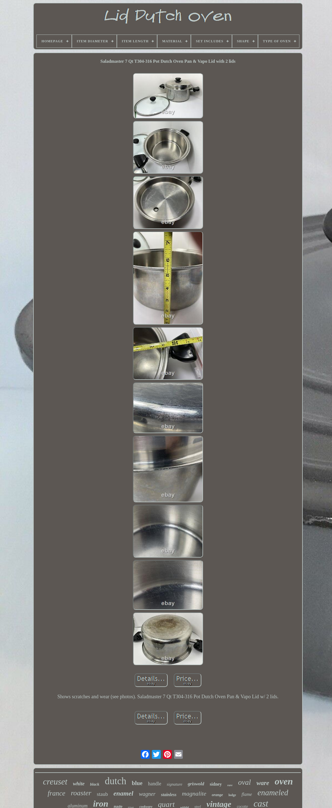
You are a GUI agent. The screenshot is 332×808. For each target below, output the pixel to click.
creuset (55, 781)
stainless (168, 794)
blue (137, 783)
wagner (147, 794)
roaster (81, 793)
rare (230, 785)
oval (244, 782)
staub (102, 794)
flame (247, 794)
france (56, 793)
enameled (272, 792)
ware (262, 783)
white (79, 783)
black (94, 784)
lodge (232, 795)
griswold (196, 783)
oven (284, 781)
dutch (115, 781)
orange (217, 795)
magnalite (194, 793)
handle (154, 783)
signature (174, 784)
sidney (216, 784)
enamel (123, 793)
